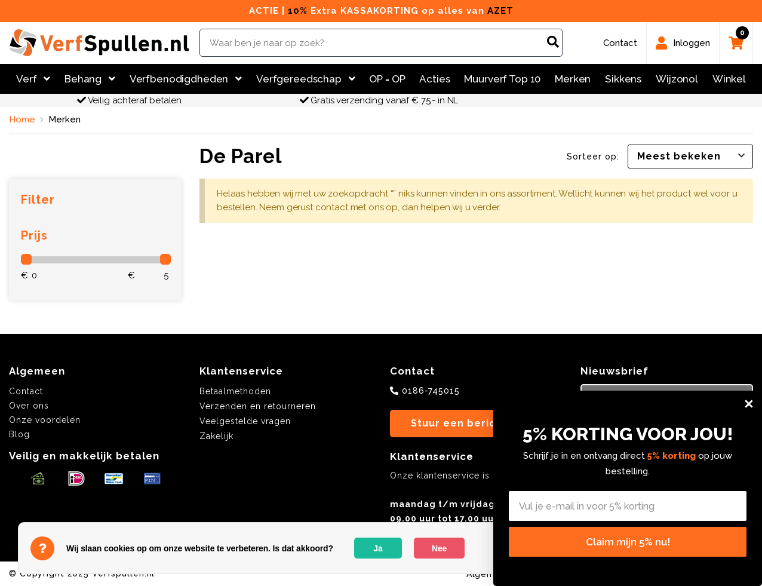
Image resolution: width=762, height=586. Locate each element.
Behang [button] (89, 79)
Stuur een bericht (459, 423)
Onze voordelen (45, 420)
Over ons (29, 405)
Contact (26, 391)
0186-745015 (431, 390)
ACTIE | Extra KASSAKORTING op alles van (381, 10)
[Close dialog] (749, 404)
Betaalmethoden (235, 391)
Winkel (729, 79)
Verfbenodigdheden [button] (186, 79)
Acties (434, 79)
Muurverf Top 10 (502, 79)
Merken (573, 79)
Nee (439, 548)
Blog (19, 434)
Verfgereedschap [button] (305, 79)
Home (22, 119)
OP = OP (387, 79)
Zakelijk (216, 436)
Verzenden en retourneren (257, 406)
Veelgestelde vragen (245, 421)
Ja (377, 548)
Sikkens (623, 79)
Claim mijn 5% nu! (628, 542)
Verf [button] (33, 79)
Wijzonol (677, 79)
